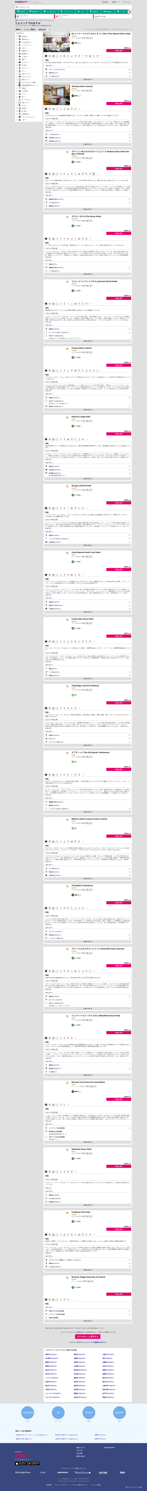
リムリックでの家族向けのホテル (95, 1342)
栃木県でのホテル (79, 1389)
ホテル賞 (79, 1453)
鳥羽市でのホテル (79, 1385)
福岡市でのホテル (108, 1370)
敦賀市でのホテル (79, 1393)
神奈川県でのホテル (108, 1389)
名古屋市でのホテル (51, 1358)
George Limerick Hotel (81, 486)
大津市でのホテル (51, 1389)
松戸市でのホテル (108, 1393)
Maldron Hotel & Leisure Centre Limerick (89, 819)
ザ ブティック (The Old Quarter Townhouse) (90, 752)
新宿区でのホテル (51, 1366)
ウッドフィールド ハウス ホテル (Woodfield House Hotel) (96, 1016)
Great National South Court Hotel (86, 552)
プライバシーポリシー (61, 1485)
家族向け (95, 12)
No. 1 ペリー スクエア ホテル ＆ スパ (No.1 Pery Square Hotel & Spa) (101, 34)
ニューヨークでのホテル (53, 1393)
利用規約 (49, 1485)
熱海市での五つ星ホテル (24, 1439)
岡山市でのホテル (108, 1378)
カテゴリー (80, 1450)
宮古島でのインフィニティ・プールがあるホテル (31, 1435)
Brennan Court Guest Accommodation (88, 1082)
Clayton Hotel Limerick (81, 348)
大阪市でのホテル (108, 1354)
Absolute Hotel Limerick (82, 86)
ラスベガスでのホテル (52, 1397)
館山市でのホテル (108, 1382)
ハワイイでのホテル (51, 1378)
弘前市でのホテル (51, 1382)
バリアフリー (68, 12)
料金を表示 (118, 50)
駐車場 (22, 12)
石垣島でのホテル (79, 1366)
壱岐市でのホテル (108, 1397)
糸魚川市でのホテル (80, 1397)
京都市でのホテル (51, 1354)
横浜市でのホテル (79, 1354)
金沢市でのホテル (51, 1370)
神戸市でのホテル (51, 1374)
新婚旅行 (109, 12)
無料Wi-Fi (35, 12)
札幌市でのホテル (79, 1358)
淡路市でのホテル (79, 1362)
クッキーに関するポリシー (79, 1485)
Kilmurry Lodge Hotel (81, 417)
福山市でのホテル (51, 1385)
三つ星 (122, 12)
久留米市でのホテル (108, 1385)
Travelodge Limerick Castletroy (85, 686)
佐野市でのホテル (100, 1439)
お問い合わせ (80, 1456)
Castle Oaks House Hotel (82, 619)
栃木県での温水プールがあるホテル (66, 1435)
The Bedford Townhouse (82, 886)
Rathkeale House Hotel (81, 1149)
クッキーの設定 (96, 1485)
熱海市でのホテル (51, 1362)
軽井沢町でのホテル (80, 1370)
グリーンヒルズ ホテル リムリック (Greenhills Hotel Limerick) (98, 949)
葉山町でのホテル (79, 1382)
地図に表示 (89, 38)
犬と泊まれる (51, 12)
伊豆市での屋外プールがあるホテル (66, 1439)
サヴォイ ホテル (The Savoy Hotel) (86, 216)
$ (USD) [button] (104, 2)
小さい (82, 12)
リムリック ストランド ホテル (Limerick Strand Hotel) (94, 281)
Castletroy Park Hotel (81, 1212)
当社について (80, 1447)
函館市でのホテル (108, 1374)
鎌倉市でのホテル (79, 1378)
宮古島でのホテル (79, 1374)
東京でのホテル (107, 1358)
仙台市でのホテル (108, 1366)
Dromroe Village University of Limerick (88, 1277)
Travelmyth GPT (109, 1447)
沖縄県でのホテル (108, 1362)
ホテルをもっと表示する (87, 1337)
